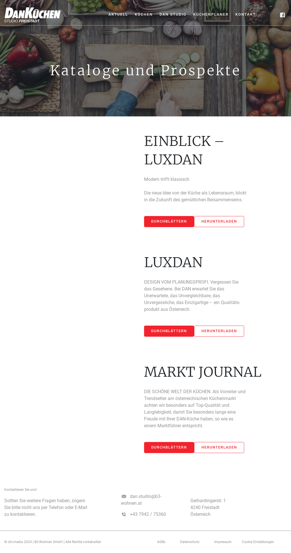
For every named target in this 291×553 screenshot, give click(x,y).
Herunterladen (219, 221)
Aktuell (118, 14)
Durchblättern (169, 221)
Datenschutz (189, 542)
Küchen (144, 14)
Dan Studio (172, 14)
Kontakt (245, 14)
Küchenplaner (210, 14)
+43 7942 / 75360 (148, 514)
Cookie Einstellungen (258, 542)
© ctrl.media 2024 (18, 542)
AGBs (161, 542)
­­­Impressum (223, 542)
